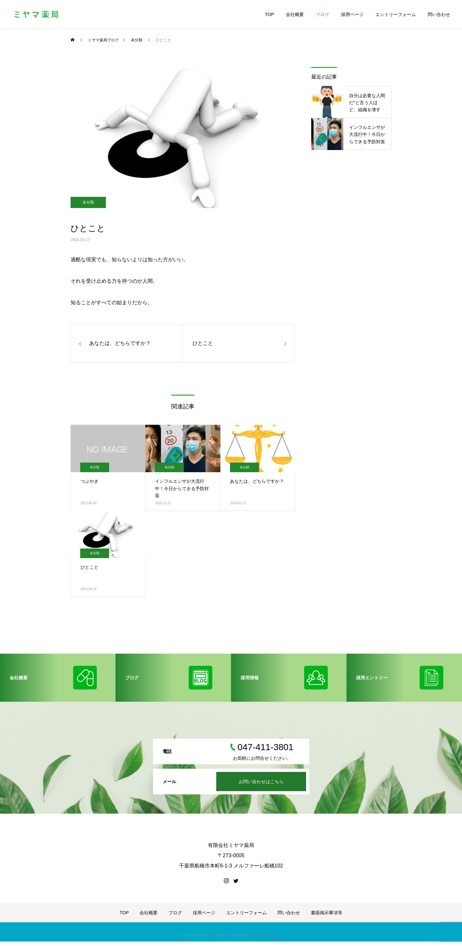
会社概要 (295, 14)
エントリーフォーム (395, 14)
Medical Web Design (266, 935)
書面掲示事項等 (326, 912)
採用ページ (352, 14)
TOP (269, 14)
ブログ (322, 14)
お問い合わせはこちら (261, 781)
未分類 (88, 202)
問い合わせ (439, 14)
